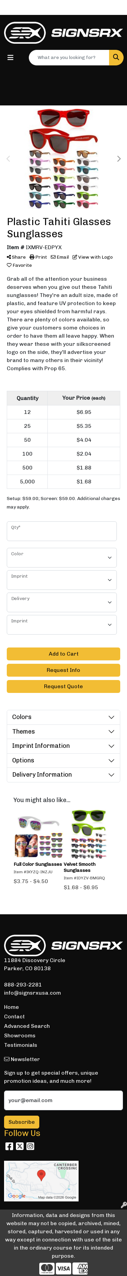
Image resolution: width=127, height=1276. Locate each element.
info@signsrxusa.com (32, 993)
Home (11, 1007)
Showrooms (20, 1035)
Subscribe (21, 1122)
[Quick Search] (69, 57)
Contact (14, 1016)
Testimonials (20, 1045)
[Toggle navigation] (10, 57)
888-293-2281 (23, 984)
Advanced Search (27, 1026)
